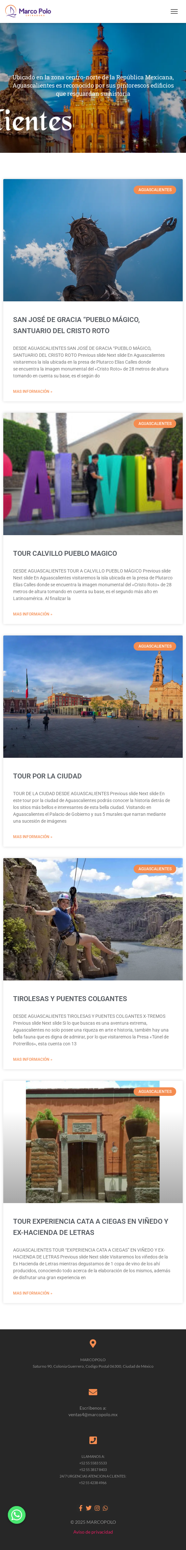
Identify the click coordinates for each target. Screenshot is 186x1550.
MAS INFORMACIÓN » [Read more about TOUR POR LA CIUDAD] (32, 837)
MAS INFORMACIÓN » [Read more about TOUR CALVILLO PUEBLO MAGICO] (32, 614)
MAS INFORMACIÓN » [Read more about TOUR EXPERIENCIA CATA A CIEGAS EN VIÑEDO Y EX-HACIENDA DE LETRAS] (32, 1293)
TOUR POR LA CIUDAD (47, 776)
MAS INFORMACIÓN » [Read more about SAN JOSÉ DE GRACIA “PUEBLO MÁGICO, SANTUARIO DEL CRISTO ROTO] (32, 391)
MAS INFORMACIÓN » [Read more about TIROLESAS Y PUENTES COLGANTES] (32, 1059)
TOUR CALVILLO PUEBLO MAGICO (65, 553)
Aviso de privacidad (93, 1532)
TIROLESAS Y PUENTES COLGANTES (70, 999)
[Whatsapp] (17, 1515)
